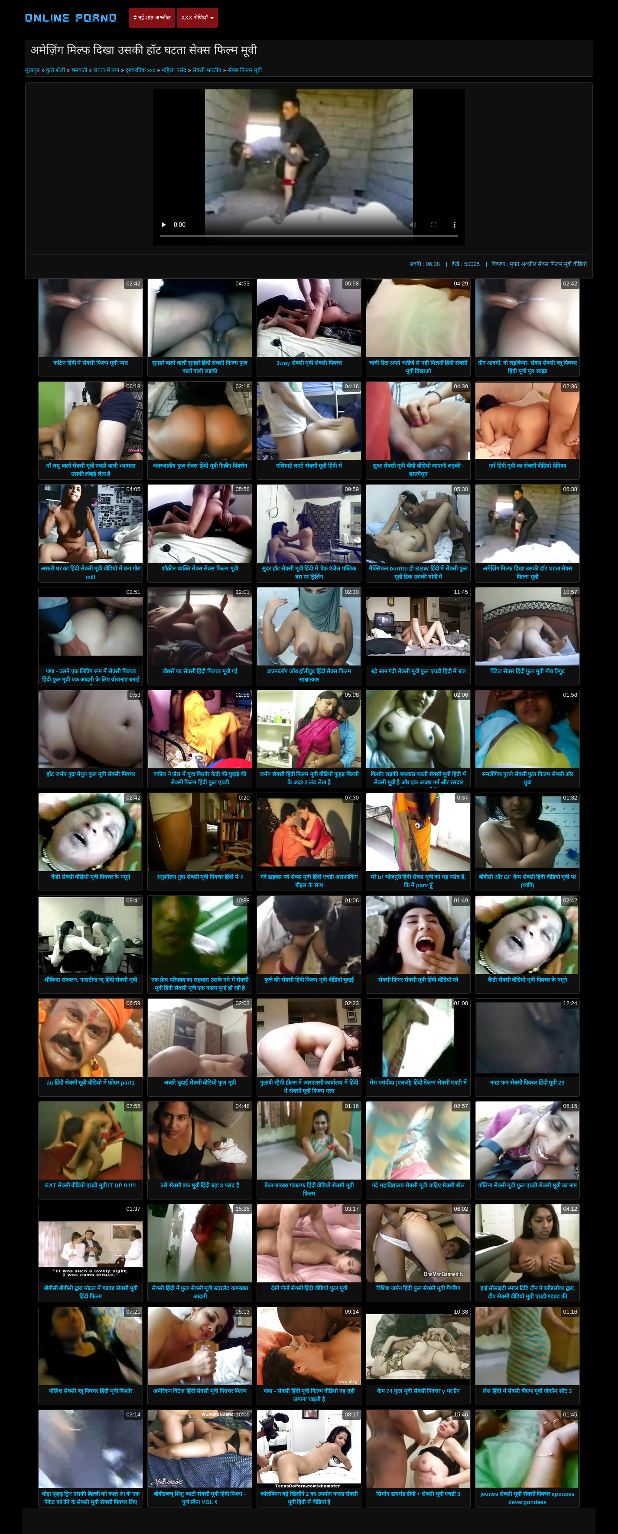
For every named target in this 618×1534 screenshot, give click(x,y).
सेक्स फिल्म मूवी (245, 70)
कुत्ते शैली (55, 70)
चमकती (79, 70)
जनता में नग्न (106, 70)
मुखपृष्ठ (33, 70)
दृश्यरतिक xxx (141, 70)
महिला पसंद (174, 70)
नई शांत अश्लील (152, 17)
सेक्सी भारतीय (206, 70)
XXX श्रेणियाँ (197, 17)
